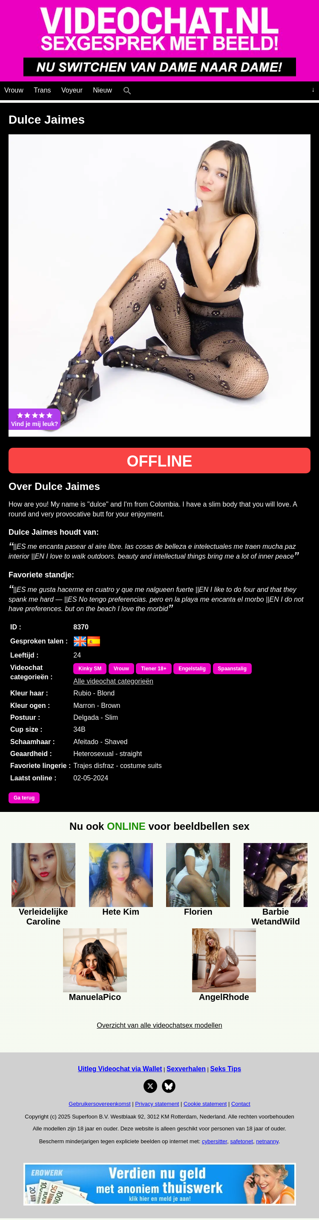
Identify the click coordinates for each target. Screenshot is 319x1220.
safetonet (241, 1141)
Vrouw (13, 90)
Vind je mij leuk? (34, 419)
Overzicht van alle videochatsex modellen (159, 1025)
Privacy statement (157, 1104)
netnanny (267, 1141)
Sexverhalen (186, 1068)
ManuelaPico (95, 997)
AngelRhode (224, 997)
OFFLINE (160, 461)
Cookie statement (205, 1104)
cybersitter (214, 1141)
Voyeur (72, 90)
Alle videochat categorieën (113, 681)
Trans (42, 90)
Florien (198, 911)
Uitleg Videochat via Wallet (120, 1068)
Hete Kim (120, 911)
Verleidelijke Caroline (43, 915)
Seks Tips (225, 1068)
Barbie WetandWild (275, 915)
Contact (240, 1104)
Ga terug (24, 798)
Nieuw (102, 90)
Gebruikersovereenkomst (99, 1104)
